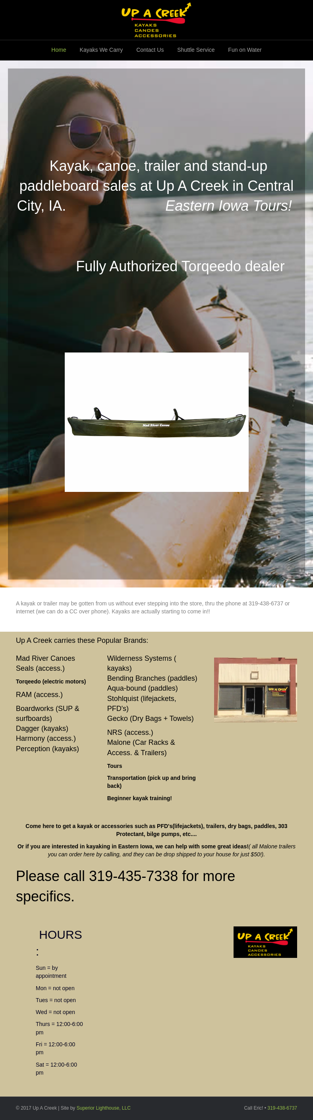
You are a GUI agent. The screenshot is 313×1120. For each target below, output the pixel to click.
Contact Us (150, 50)
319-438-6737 (282, 1108)
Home (58, 50)
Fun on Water (244, 50)
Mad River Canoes (45, 658)
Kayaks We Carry (101, 50)
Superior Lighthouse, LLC (104, 1108)
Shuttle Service (195, 50)
